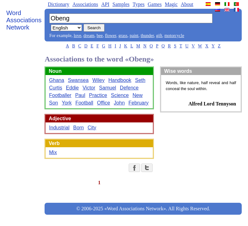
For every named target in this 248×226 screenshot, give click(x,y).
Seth (140, 80)
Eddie (72, 87)
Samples (120, 4)
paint (134, 35)
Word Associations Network (23, 20)
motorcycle (174, 35)
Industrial (59, 127)
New (137, 95)
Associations (85, 4)
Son (53, 102)
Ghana (56, 80)
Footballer (60, 95)
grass (122, 35)
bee (100, 35)
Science (120, 95)
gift (159, 35)
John (119, 102)
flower (110, 35)
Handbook (119, 80)
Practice (98, 95)
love (77, 35)
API (105, 4)
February (138, 102)
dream (89, 35)
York (67, 102)
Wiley (98, 80)
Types (138, 4)
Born (78, 127)
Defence (129, 87)
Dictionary (58, 4)
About (187, 4)
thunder (147, 35)
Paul (80, 95)
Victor (89, 87)
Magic (171, 4)
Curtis (55, 87)
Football (84, 102)
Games (154, 4)
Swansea (78, 80)
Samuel (107, 87)
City (92, 127)
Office (103, 102)
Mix (53, 152)
